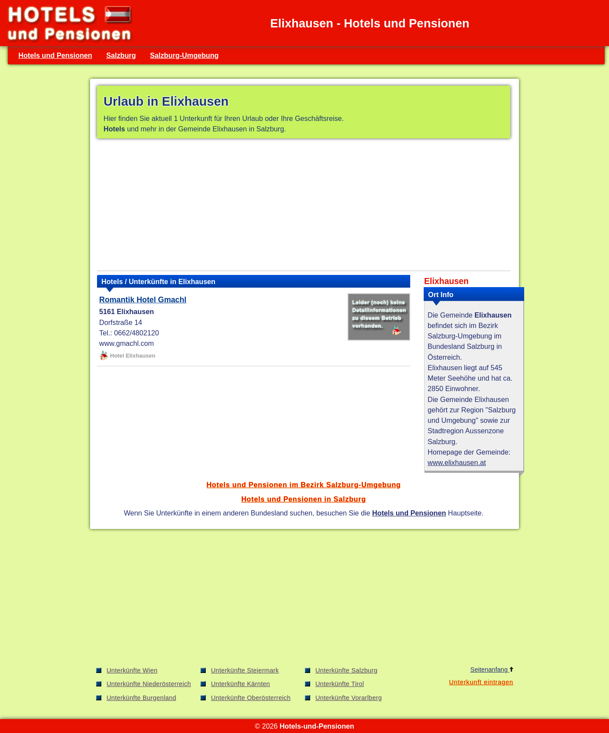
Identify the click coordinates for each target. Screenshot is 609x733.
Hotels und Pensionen (55, 55)
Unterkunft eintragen (481, 682)
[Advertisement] (303, 206)
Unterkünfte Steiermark (245, 670)
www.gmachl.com (126, 343)
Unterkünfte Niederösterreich (149, 683)
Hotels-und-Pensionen (317, 726)
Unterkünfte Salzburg (346, 670)
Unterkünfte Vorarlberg (348, 697)
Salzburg (121, 55)
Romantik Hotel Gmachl (142, 299)
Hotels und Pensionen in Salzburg (303, 499)
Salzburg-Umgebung (184, 55)
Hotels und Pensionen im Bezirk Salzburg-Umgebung (304, 485)
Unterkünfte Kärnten (240, 683)
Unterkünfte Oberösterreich (251, 697)
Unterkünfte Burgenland (141, 697)
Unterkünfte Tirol (339, 683)
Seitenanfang (491, 669)
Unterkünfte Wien (132, 670)
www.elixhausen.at (457, 462)
